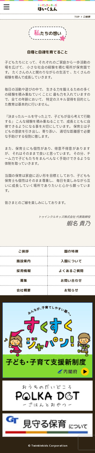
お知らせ (71, 290)
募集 (23, 280)
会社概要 (24, 290)
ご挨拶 (23, 251)
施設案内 (24, 261)
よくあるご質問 (71, 270)
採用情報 (24, 270)
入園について (71, 261)
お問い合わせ (71, 280)
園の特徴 (71, 251)
